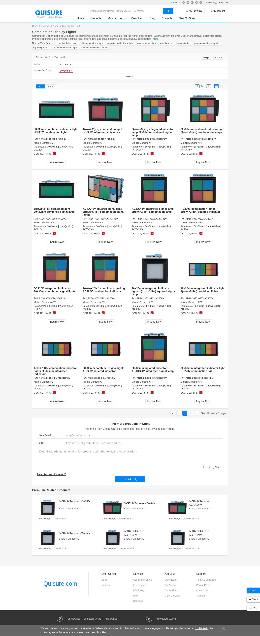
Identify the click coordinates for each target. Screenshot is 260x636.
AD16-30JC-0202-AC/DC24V (152, 378)
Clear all (219, 57)
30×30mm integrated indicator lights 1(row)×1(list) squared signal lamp (154, 291)
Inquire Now (56, 162)
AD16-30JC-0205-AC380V (199, 298)
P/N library (138, 590)
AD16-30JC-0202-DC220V (52, 298)
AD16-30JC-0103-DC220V (52, 139)
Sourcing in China (142, 579)
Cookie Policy (202, 628)
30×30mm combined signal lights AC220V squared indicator (103, 370)
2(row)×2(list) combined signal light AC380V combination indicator (105, 290)
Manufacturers (116, 18)
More (155, 38)
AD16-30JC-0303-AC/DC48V (201, 139)
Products (96, 18)
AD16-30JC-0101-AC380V (150, 298)
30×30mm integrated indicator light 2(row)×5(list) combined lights (203, 290)
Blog (152, 18)
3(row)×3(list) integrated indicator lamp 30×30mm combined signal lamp (153, 132)
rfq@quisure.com (220, 2)
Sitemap (200, 595)
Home (80, 18)
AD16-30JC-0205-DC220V (199, 378)
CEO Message (172, 595)
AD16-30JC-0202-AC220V (199, 218)
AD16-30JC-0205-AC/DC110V (54, 378)
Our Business (172, 590)
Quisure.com (60, 583)
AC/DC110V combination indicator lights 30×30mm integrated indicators (55, 371)
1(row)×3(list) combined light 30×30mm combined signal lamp (54, 210)
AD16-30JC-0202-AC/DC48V (152, 218)
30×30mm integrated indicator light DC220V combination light (203, 370)
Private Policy (203, 585)
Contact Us (202, 590)
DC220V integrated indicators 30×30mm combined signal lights (54, 290)
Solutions (138, 601)
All (40, 86)
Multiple (206, 57)
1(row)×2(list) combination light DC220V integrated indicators (102, 131)
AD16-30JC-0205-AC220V (101, 378)
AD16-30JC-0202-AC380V (101, 298)
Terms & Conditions (206, 579)
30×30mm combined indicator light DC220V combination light (56, 131)
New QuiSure (187, 18)
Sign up (106, 585)
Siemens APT (49, 143)
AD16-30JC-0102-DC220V (101, 139)
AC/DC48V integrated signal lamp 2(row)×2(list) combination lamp (153, 210)
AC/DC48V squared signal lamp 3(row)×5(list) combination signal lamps (103, 211)
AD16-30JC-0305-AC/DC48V (103, 218)
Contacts (167, 18)
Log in (105, 579)
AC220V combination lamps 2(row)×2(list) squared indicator (200, 210)
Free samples (140, 585)
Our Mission (171, 579)
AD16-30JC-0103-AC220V (52, 218)
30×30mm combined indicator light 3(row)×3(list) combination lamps (202, 131)
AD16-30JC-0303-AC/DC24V (152, 139)
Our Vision (170, 585)
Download (137, 18)
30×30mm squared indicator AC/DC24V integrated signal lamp (153, 370)
